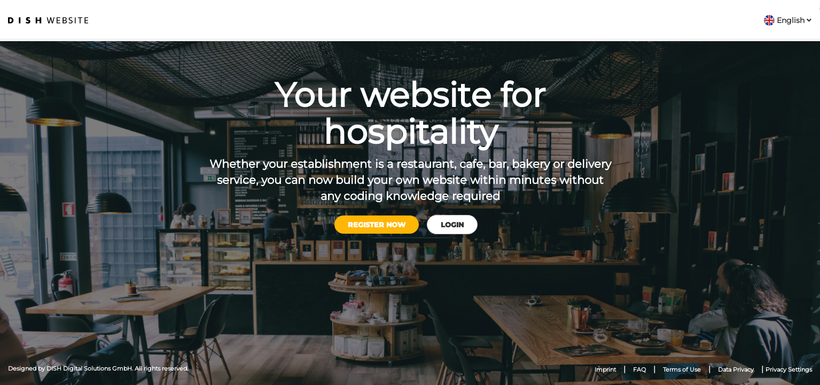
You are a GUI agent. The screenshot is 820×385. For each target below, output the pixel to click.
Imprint (605, 369)
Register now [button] (376, 224)
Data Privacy (736, 369)
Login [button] (452, 224)
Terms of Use (682, 369)
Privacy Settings (789, 369)
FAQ (639, 369)
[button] (787, 20)
